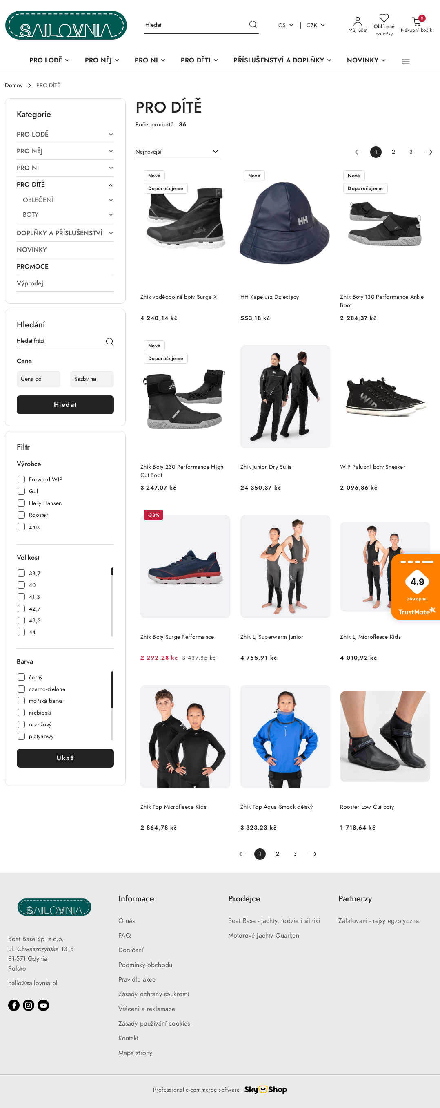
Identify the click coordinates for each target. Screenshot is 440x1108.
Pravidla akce (137, 979)
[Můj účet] (358, 25)
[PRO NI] (150, 61)
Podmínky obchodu (145, 964)
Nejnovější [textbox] (149, 152)
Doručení (131, 950)
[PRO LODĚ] (49, 61)
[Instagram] (28, 1005)
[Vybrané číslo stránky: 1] (376, 152)
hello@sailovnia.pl (33, 983)
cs (286, 25)
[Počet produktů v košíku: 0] (416, 25)
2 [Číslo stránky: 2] (393, 152)
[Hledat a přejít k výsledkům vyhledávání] (253, 25)
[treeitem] (65, 134)
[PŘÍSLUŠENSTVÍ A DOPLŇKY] (283, 61)
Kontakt (128, 1038)
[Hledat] (110, 342)
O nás (126, 920)
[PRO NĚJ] (102, 61)
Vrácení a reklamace (147, 1008)
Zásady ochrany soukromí (153, 994)
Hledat (65, 404)
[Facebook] (14, 1005)
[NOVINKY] (367, 61)
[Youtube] (43, 1005)
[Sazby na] (92, 379)
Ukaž (65, 758)
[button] (406, 61)
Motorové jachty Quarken (263, 935)
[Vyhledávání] (201, 25)
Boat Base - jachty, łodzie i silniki (274, 920)
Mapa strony (135, 1052)
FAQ (124, 935)
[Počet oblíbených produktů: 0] (384, 25)
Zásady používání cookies (154, 1023)
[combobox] (178, 152)
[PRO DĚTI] (200, 61)
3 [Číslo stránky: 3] (411, 152)
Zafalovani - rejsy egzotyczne (378, 920)
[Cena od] (38, 379)
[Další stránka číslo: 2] (429, 152)
